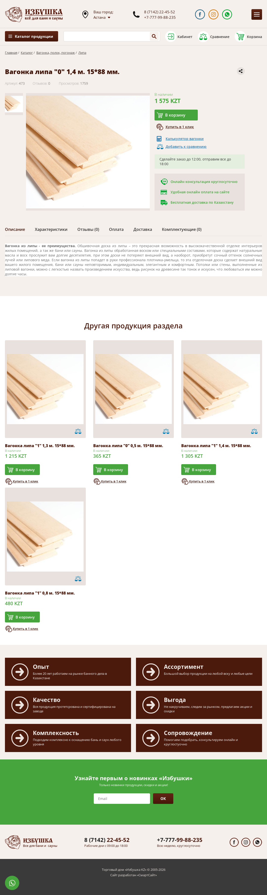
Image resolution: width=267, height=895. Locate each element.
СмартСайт (146, 875)
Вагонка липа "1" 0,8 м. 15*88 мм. (40, 593)
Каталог (27, 52)
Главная (11, 52)
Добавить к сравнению (186, 146)
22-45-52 (107, 839)
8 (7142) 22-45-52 (159, 11)
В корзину (175, 115)
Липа (82, 52)
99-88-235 (179, 839)
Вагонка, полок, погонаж (55, 52)
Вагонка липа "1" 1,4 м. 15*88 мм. (216, 445)
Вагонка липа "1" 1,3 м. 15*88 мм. (40, 445)
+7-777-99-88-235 (160, 17)
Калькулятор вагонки (185, 138)
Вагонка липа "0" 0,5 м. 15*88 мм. (128, 445)
